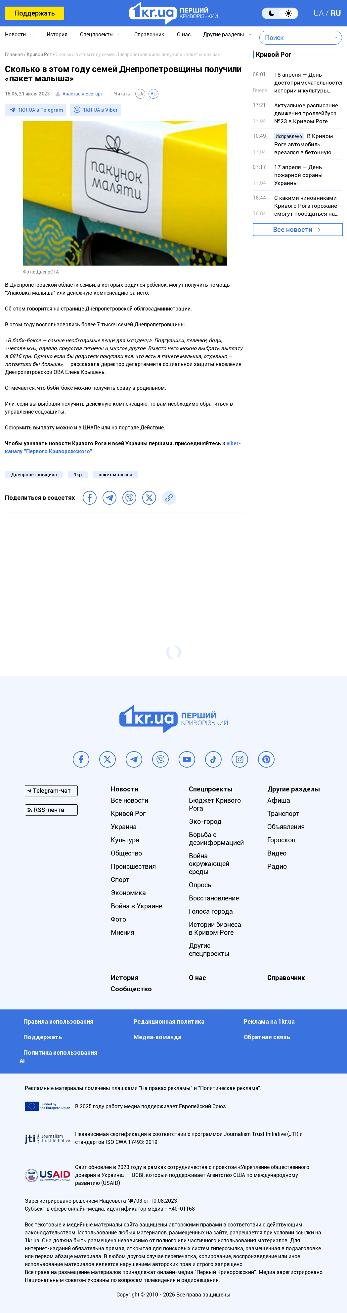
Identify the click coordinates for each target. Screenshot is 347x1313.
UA (319, 13)
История (57, 34)
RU (335, 13)
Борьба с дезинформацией (216, 839)
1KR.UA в (40, 110)
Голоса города (211, 911)
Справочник (149, 34)
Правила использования (58, 1021)
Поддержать (34, 13)
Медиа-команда (157, 1037)
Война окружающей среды (209, 864)
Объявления (286, 827)
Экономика (128, 893)
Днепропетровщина (34, 474)
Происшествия (133, 866)
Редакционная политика (169, 1021)
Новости (15, 34)
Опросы (201, 885)
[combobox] (296, 37)
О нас (184, 34)
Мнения (122, 932)
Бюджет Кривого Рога (215, 804)
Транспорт (283, 814)
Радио (277, 866)
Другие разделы (223, 34)
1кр (78, 474)
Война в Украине (136, 906)
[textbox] (296, 37)
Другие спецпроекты (209, 950)
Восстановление (214, 898)
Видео (276, 853)
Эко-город (205, 821)
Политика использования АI (59, 1056)
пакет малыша (115, 474)
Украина (124, 827)
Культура (125, 840)
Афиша (278, 800)
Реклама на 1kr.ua (269, 1021)
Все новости (292, 230)
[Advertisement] (125, 566)
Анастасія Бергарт (83, 93)
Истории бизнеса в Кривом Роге (215, 928)
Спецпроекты (97, 34)
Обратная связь (267, 1037)
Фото (118, 919)
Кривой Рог (128, 814)
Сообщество (131, 989)
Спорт (120, 880)
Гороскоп (281, 840)
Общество (126, 853)
